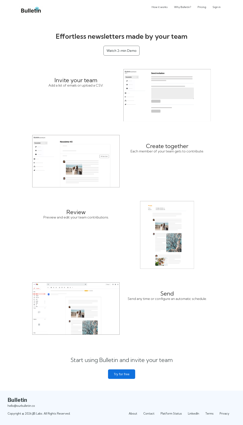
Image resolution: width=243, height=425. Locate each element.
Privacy (224, 413)
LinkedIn (193, 413)
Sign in (217, 7)
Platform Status (171, 413)
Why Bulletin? (182, 7)
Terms (209, 413)
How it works (160, 7)
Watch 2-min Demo (121, 51)
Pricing (202, 7)
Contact (149, 413)
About (133, 413)
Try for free (121, 374)
